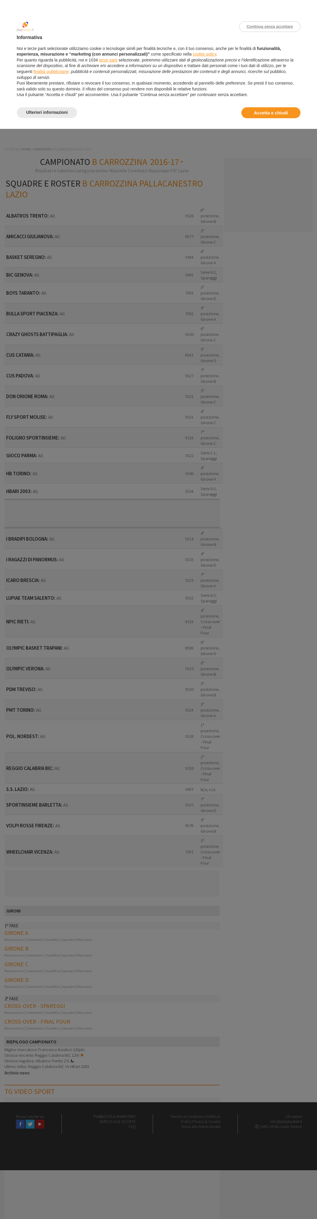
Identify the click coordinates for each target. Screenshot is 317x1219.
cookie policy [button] (204, 54)
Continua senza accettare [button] (270, 26)
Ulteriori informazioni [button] (47, 112)
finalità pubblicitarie (51, 71)
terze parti (108, 60)
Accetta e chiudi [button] (271, 112)
